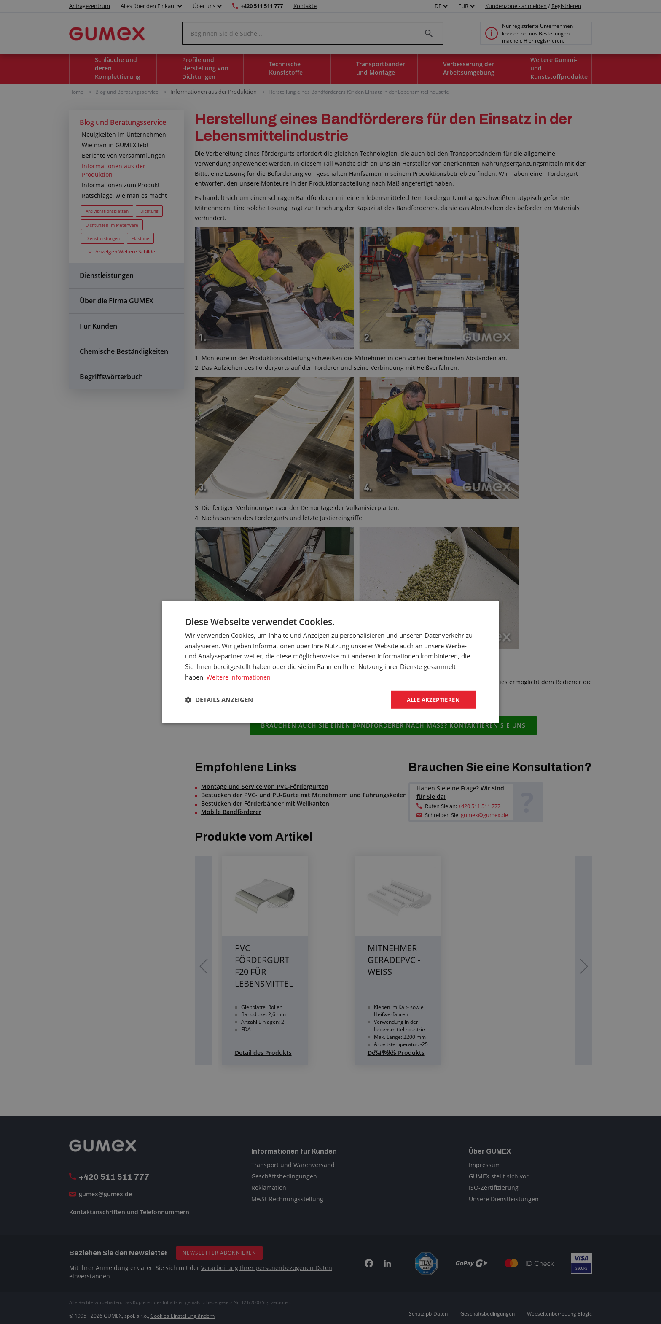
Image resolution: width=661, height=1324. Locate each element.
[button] (219, 700)
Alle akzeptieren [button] (431, 699)
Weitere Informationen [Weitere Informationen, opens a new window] (239, 676)
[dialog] (330, 662)
